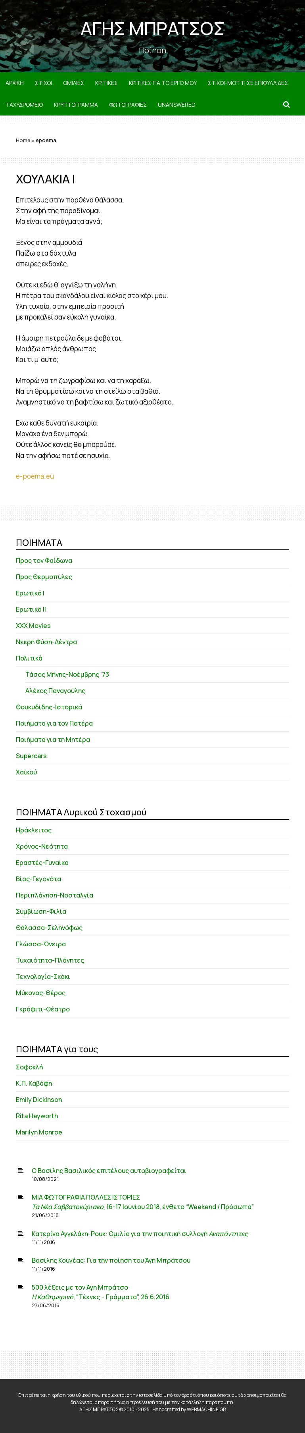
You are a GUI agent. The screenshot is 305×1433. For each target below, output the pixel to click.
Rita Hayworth (37, 1115)
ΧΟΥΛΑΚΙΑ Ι (45, 179)
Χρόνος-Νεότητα (42, 846)
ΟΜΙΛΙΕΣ (73, 83)
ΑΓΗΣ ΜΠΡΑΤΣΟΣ (153, 28)
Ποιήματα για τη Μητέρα (53, 739)
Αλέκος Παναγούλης (55, 690)
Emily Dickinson (39, 1099)
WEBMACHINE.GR (206, 1409)
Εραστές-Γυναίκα (42, 862)
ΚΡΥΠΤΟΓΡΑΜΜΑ (76, 104)
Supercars (31, 755)
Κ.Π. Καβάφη (34, 1083)
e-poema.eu (35, 476)
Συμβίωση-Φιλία (41, 911)
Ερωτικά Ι (30, 593)
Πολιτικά (29, 658)
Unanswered (177, 104)
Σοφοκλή (29, 1067)
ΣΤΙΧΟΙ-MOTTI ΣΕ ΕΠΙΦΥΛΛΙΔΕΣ (248, 83)
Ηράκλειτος (34, 830)
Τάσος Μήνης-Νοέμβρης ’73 (67, 674)
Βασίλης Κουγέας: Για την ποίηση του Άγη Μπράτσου (111, 1260)
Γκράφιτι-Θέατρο (43, 1009)
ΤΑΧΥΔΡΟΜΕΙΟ (24, 104)
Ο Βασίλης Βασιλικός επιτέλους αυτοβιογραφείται (109, 1170)
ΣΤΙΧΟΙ (43, 83)
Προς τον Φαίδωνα (44, 560)
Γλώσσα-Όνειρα (41, 944)
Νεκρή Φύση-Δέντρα (46, 642)
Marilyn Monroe (39, 1132)
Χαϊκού (26, 772)
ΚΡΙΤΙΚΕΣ (106, 83)
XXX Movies (33, 625)
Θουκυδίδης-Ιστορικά (49, 707)
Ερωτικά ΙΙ (31, 609)
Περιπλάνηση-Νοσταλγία (54, 895)
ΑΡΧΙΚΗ (15, 83)
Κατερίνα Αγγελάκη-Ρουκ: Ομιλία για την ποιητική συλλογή (140, 1233)
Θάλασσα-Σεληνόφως (49, 927)
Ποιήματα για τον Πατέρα (54, 723)
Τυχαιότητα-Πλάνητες (50, 960)
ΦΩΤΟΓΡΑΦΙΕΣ (128, 104)
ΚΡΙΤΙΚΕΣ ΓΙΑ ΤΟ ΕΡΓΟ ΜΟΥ (163, 83)
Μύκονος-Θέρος (40, 992)
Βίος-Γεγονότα (38, 878)
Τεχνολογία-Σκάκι (43, 976)
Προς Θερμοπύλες (44, 576)
